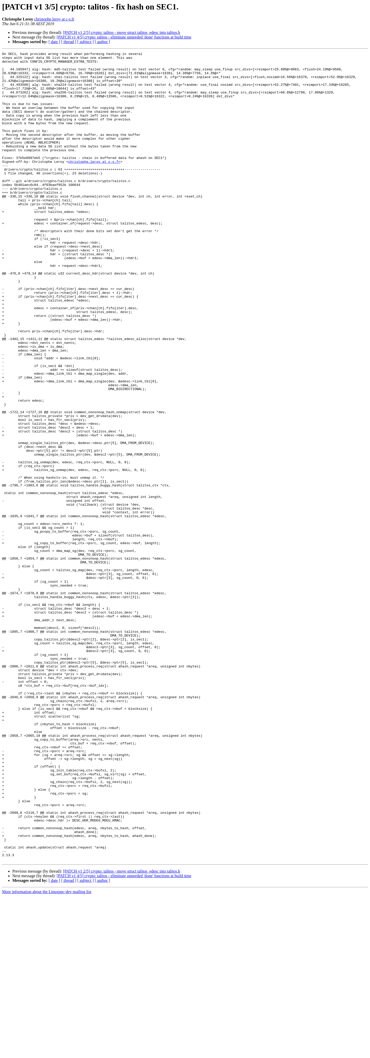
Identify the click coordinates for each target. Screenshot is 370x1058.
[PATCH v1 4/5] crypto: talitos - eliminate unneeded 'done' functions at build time (124, 37)
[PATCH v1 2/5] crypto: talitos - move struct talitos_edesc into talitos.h (121, 32)
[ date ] (54, 42)
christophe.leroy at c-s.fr (54, 19)
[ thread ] (68, 42)
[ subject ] (85, 42)
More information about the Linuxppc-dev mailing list (46, 1053)
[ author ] (102, 42)
